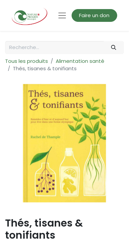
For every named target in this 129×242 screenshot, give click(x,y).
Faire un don (94, 15)
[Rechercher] (114, 47)
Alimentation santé (80, 61)
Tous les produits (26, 61)
